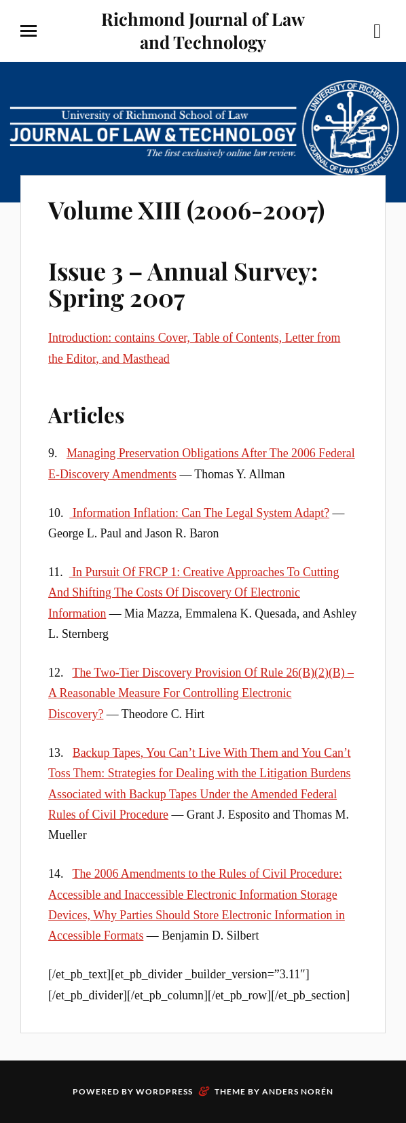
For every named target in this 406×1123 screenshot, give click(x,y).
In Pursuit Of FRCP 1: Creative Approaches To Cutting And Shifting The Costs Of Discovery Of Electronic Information (193, 592)
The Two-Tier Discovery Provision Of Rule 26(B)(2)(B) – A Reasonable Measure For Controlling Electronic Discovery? (201, 693)
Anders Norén (297, 1091)
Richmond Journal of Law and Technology (203, 30)
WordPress (164, 1091)
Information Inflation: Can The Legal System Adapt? (199, 513)
